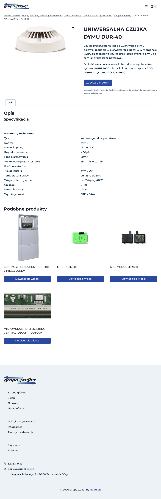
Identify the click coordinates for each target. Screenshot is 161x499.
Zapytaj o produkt (97, 82)
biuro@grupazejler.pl (21, 468)
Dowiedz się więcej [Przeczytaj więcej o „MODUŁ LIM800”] (80, 278)
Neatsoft (95, 489)
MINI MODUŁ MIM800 (124, 266)
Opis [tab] (10, 102)
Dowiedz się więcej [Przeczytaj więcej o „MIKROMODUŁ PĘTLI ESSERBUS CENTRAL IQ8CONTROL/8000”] (27, 340)
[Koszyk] (154, 6)
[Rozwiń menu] (146, 6)
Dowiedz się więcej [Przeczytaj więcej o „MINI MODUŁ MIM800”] (134, 278)
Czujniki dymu (141, 90)
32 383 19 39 (15, 463)
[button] (73, 27)
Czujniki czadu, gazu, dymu (121, 90)
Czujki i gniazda (101, 90)
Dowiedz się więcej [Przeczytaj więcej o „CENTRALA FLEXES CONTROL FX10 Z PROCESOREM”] (27, 278)
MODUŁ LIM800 (67, 266)
